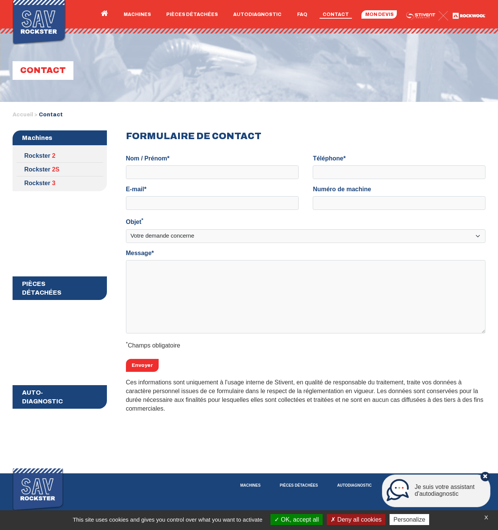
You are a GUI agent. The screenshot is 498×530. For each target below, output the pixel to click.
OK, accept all (296, 519)
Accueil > (25, 114)
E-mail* (136, 189)
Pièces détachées (192, 14)
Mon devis (379, 14)
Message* (140, 253)
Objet (134, 221)
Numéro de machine (342, 189)
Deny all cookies (356, 519)
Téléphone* (329, 158)
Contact (336, 14)
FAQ (302, 14)
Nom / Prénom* (148, 158)
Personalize (409, 519)
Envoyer (142, 365)
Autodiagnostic (257, 14)
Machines (137, 14)
